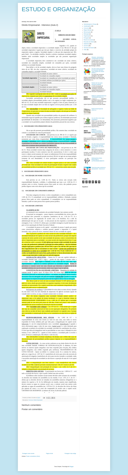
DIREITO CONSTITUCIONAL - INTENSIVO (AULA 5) (97, 131)
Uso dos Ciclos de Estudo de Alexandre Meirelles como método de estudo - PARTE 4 (98, 146)
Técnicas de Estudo (89, 47)
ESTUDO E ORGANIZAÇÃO (58, 9)
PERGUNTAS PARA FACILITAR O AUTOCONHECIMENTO (98, 160)
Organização (87, 36)
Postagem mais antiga (70, 453)
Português (86, 38)
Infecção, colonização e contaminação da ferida (98, 58)
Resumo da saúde (88, 40)
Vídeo (85, 49)
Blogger (72, 466)
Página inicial (49, 453)
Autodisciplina (87, 26)
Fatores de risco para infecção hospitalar (97, 83)
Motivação (86, 34)
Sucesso (86, 45)
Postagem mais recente (28, 453)
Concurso (31, 400)
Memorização (87, 32)
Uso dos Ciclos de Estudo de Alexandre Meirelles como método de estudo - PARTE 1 (98, 71)
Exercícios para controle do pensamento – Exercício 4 (99, 168)
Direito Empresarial (38, 400)
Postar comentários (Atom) (33, 456)
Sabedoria (86, 43)
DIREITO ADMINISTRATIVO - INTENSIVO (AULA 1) (99, 96)
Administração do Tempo (90, 24)
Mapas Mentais (87, 30)
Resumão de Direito (89, 42)
